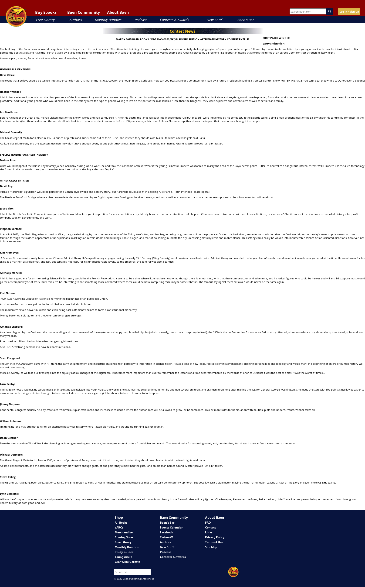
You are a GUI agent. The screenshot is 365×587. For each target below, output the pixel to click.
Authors (75, 19)
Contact (210, 527)
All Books (121, 523)
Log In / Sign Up (349, 11)
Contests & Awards (174, 19)
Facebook (166, 532)
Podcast (141, 19)
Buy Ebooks (46, 12)
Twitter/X (166, 537)
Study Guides (124, 552)
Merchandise (124, 532)
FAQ (208, 523)
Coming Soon (124, 537)
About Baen (118, 12)
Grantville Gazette (127, 562)
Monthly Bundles (108, 19)
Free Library (45, 19)
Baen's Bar (245, 19)
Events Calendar (171, 527)
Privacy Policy (214, 537)
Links (209, 532)
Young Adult (123, 557)
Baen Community (83, 12)
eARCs (119, 527)
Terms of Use (214, 542)
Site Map (211, 547)
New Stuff (214, 19)
